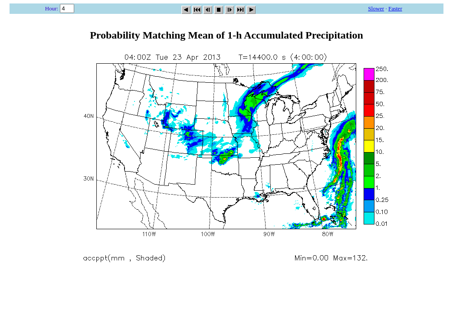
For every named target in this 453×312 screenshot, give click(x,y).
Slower (376, 8)
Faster (395, 8)
